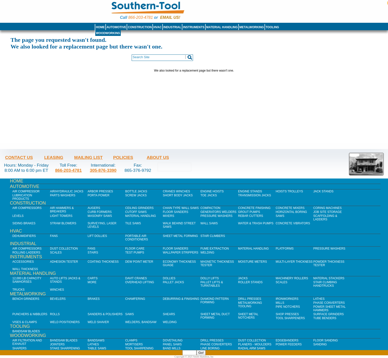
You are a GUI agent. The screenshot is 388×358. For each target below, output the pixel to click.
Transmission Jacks (254, 195)
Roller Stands (250, 282)
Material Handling (222, 27)
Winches (57, 289)
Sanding (320, 344)
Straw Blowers (63, 223)
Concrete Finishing (254, 208)
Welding (207, 252)
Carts (92, 278)
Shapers (19, 348)
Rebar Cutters (250, 216)
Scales (56, 252)
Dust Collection (64, 248)
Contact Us (19, 157)
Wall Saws (209, 223)
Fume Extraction (214, 248)
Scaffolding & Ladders (325, 217)
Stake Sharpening (65, 348)
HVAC (157, 27)
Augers (94, 208)
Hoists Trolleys (289, 191)
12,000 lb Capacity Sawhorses (26, 280)
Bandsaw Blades (26, 331)
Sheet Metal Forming (180, 236)
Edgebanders (287, 340)
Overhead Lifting (139, 282)
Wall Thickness (25, 269)
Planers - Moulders (254, 344)
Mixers (168, 216)
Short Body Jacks (178, 195)
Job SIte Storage (327, 212)
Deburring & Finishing (181, 299)
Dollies (169, 278)
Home (100, 27)
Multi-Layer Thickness (294, 261)
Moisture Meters (252, 261)
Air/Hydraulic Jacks (66, 191)
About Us (158, 157)
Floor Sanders (175, 212)
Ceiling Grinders (139, 208)
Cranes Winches (176, 191)
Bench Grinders (25, 299)
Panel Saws (172, 344)
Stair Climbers (212, 236)
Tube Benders (324, 318)
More (92, 282)
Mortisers (134, 344)
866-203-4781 (140, 17)
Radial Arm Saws (251, 348)
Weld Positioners (65, 322)
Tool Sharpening (139, 348)
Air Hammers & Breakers (62, 209)
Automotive (116, 27)
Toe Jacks (208, 195)
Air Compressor (26, 191)
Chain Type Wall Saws (181, 208)
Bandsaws (96, 340)
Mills (280, 303)
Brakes (94, 299)
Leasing (53, 157)
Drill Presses (249, 299)
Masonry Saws (100, 216)
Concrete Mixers (290, 208)
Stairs (93, 252)
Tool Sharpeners (290, 318)
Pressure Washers (216, 216)
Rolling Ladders (26, 252)
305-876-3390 (103, 170)
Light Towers (61, 216)
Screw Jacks (136, 195)
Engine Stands (250, 191)
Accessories (23, 261)
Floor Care (135, 248)
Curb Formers (100, 212)
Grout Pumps (249, 212)
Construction (140, 27)
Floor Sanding (325, 340)
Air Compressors (27, 208)
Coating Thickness (103, 261)
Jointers (57, 344)
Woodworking (108, 33)
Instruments (194, 27)
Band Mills (171, 348)
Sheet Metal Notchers (248, 315)
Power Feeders (289, 344)
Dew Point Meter (139, 261)
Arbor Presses (100, 191)
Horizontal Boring (291, 212)
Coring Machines (327, 208)
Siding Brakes (23, 223)
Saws (280, 216)
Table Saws (97, 348)
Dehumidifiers (24, 236)
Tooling (272, 27)
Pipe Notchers (288, 306)
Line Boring (209, 348)
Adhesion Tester (64, 261)
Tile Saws (133, 223)
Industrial (172, 27)
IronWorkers (287, 299)
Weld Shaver (98, 322)
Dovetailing (173, 340)
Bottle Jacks (136, 191)
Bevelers (58, 299)
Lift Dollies (97, 236)
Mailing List (88, 157)
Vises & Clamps (24, 322)
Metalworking (251, 27)
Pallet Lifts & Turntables (211, 284)
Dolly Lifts (209, 278)
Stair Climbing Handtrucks (325, 284)
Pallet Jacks (173, 282)
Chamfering (135, 299)
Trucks (18, 289)
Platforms (284, 248)
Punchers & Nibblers (29, 314)
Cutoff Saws (136, 212)
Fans (54, 236)
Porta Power (98, 195)
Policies (123, 157)
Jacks (243, 278)
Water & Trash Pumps (255, 223)
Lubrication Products (22, 197)
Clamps (131, 340)
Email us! (170, 17)
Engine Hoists (212, 191)
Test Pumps (134, 252)
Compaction (210, 208)
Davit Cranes (136, 278)
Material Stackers (328, 278)
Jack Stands (323, 191)
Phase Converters (329, 303)
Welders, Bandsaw (140, 322)
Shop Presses (287, 314)
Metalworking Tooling (250, 304)
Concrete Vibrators (293, 223)
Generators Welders (218, 212)
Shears (169, 314)
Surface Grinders (328, 314)
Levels (18, 216)
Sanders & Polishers (105, 314)
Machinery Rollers (292, 278)
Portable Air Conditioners (136, 237)
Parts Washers (62, 195)
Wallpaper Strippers (180, 252)
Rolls (55, 314)
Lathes (319, 299)
